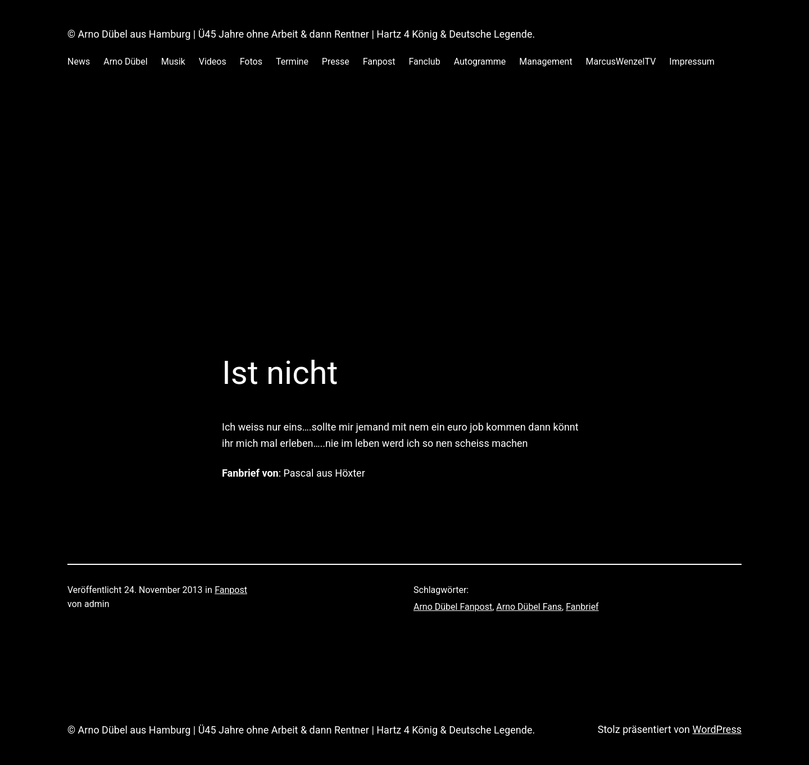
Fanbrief (582, 606)
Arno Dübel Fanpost (452, 606)
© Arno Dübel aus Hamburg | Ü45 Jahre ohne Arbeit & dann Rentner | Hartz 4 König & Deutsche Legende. (301, 34)
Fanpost (231, 590)
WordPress (717, 729)
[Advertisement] (404, 201)
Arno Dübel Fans (529, 606)
